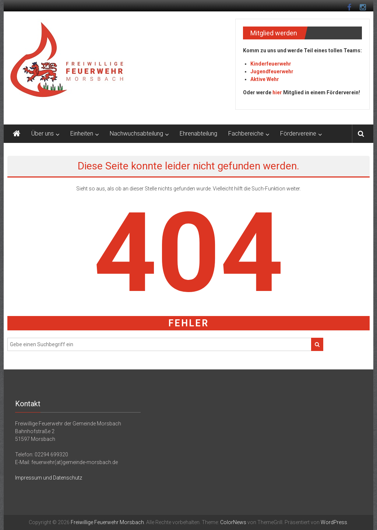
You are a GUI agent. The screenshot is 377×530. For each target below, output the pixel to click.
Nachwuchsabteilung (136, 133)
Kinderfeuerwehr (270, 64)
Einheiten (81, 133)
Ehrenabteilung (198, 133)
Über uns (42, 133)
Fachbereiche (246, 133)
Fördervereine (298, 133)
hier (277, 92)
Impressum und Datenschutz (48, 478)
